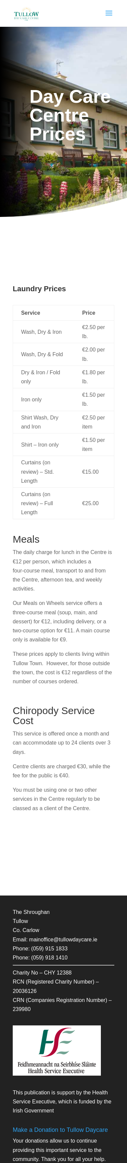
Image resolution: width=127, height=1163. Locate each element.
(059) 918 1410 (49, 957)
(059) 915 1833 (49, 948)
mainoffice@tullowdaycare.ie (63, 939)
